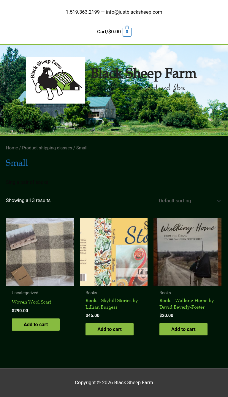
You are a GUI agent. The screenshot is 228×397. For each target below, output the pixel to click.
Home (12, 148)
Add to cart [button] (36, 324)
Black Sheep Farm (143, 74)
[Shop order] (188, 201)
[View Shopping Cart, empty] (113, 32)
